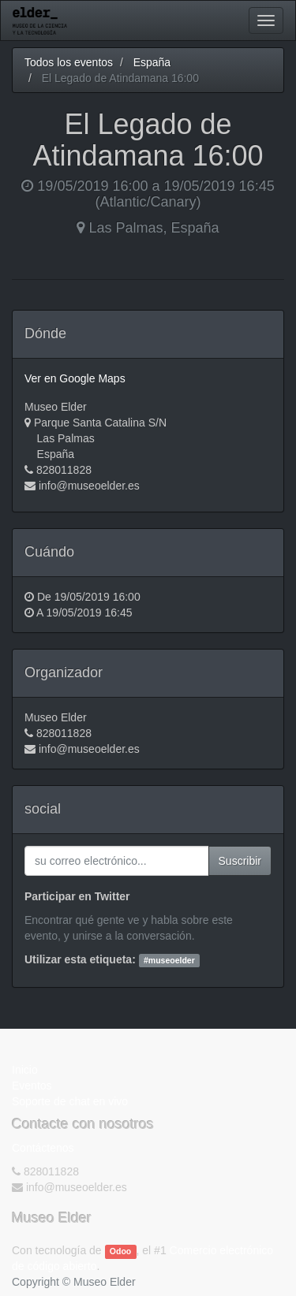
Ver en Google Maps (75, 378)
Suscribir (240, 861)
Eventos (32, 1085)
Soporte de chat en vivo (70, 1101)
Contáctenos (43, 1147)
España (151, 62)
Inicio (25, 1069)
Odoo (120, 1251)
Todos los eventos (68, 62)
